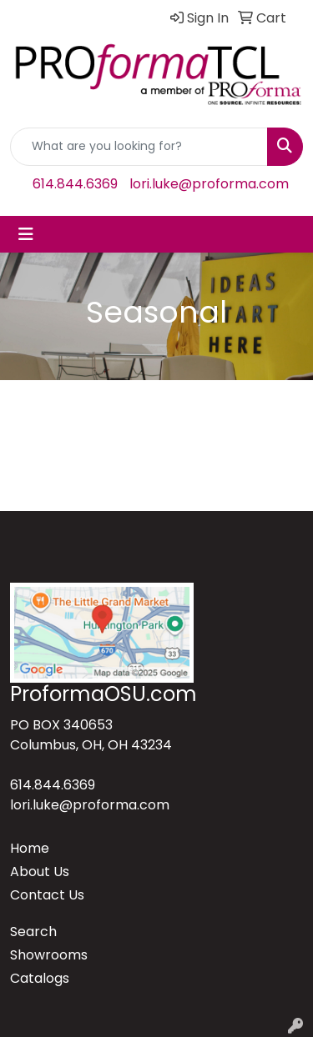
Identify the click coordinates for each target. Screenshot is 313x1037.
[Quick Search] (139, 147)
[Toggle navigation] (25, 234)
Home (29, 848)
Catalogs (39, 978)
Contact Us (47, 894)
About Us (39, 871)
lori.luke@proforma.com (209, 183)
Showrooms (49, 954)
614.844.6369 (75, 183)
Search (33, 931)
